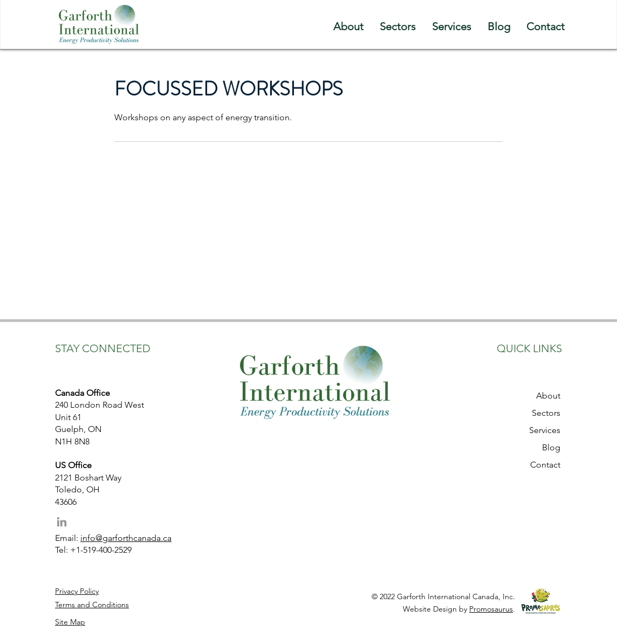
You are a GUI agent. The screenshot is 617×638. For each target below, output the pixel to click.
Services (544, 430)
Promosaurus (491, 609)
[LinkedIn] (61, 522)
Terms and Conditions (92, 604)
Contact (545, 464)
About (548, 395)
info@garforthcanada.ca (126, 538)
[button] (398, 25)
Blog (551, 447)
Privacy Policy (77, 591)
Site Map (70, 622)
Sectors (546, 413)
